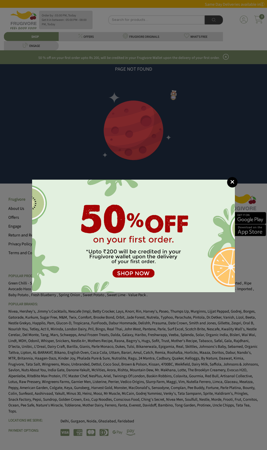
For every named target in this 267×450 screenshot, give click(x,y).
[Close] (232, 182)
